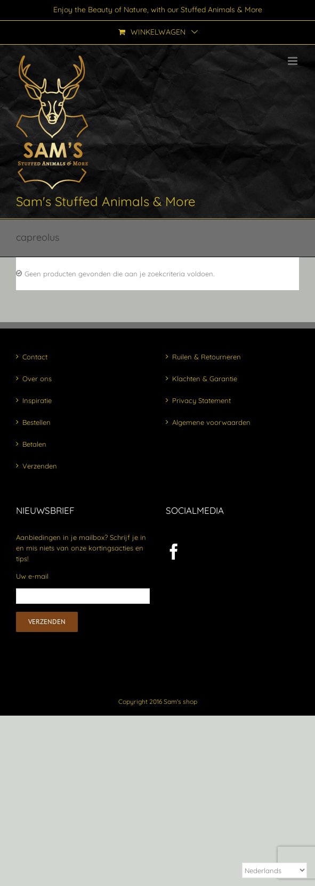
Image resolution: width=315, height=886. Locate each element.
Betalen (34, 444)
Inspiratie (37, 400)
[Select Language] (274, 870)
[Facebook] (174, 552)
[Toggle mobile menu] (293, 61)
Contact (34, 356)
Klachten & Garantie (204, 378)
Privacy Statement (201, 400)
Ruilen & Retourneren (206, 356)
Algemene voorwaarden (211, 422)
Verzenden (39, 466)
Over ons (37, 378)
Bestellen (36, 422)
